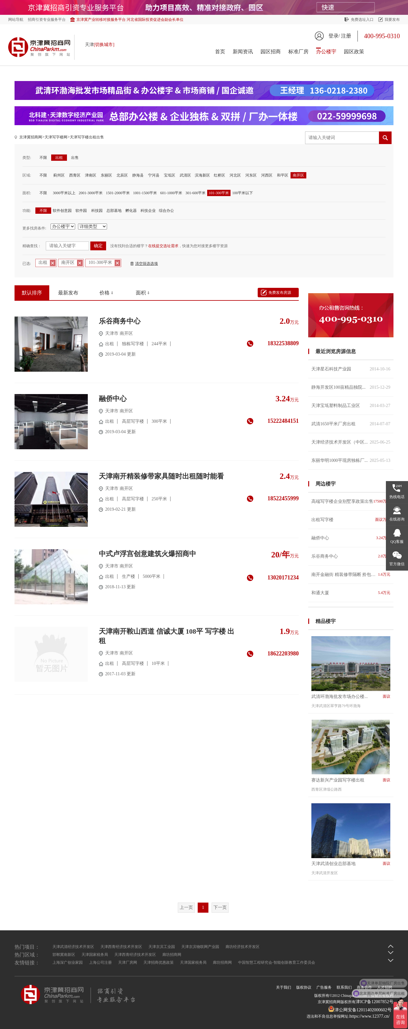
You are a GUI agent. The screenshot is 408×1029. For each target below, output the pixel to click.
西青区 (75, 175)
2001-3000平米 (91, 193)
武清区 (185, 175)
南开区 (298, 175)
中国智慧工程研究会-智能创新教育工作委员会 (276, 962)
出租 (59, 157)
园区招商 (271, 51)
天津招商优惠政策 (158, 962)
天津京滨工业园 (161, 947)
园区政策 (354, 51)
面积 (141, 292)
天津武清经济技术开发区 (73, 947)
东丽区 (106, 175)
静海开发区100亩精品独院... (350, 387)
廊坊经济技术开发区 (242, 947)
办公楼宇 (326, 51)
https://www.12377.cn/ (370, 1016)
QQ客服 (396, 541)
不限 (43, 157)
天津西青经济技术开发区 (121, 947)
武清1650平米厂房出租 (350, 424)
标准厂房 (298, 51)
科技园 (97, 210)
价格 (104, 292)
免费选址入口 (362, 19)
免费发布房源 (279, 292)
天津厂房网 (127, 962)
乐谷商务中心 (350, 556)
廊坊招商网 (171, 954)
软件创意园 (62, 210)
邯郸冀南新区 (63, 954)
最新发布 (68, 292)
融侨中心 (350, 538)
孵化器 (131, 210)
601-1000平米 (171, 193)
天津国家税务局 (94, 954)
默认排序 (32, 292)
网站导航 (15, 19)
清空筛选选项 (146, 263)
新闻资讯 (243, 51)
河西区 (267, 175)
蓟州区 (59, 175)
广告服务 (324, 987)
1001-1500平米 (145, 193)
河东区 (251, 175)
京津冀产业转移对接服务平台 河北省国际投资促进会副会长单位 (129, 19)
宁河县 (153, 175)
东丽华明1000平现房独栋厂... (350, 460)
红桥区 (219, 175)
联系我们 (344, 987)
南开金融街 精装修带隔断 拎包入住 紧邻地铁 (350, 574)
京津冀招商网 (30, 137)
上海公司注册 (100, 962)
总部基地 (114, 210)
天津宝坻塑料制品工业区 (350, 405)
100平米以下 (242, 193)
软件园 (81, 210)
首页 (220, 51)
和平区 (282, 175)
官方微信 (397, 564)
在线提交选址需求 (163, 246)
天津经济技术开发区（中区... (350, 442)
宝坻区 (169, 175)
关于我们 (283, 987)
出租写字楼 (350, 519)
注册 (346, 35)
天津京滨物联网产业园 (200, 947)
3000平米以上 (64, 193)
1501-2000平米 (118, 193)
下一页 (220, 907)
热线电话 (397, 497)
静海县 (138, 175)
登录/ (334, 35)
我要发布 (392, 19)
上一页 (186, 907)
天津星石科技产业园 (350, 369)
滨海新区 (202, 175)
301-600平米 (195, 193)
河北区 (235, 175)
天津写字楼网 (56, 137)
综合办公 (166, 210)
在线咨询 (397, 519)
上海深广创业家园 (67, 962)
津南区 (90, 175)
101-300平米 (219, 193)
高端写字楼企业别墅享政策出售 (350, 501)
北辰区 (122, 175)
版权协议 (303, 987)
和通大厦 (350, 593)
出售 (75, 157)
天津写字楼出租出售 (87, 137)
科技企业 (148, 210)
